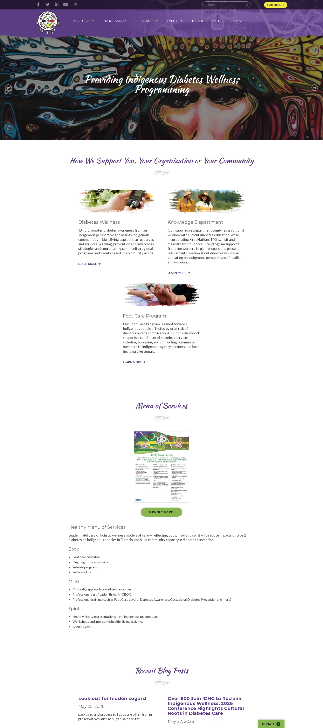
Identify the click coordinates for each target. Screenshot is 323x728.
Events (175, 21)
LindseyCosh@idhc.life (138, 656)
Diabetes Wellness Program (138, 687)
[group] (161, 87)
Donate (271, 724)
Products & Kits (206, 21)
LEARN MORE (45, 268)
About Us (84, 21)
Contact (237, 21)
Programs (114, 21)
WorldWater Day (232, 515)
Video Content (180, 691)
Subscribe (274, 4)
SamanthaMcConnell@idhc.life (275, 660)
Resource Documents (184, 685)
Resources (147, 21)
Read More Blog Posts (161, 594)
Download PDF (62, 420)
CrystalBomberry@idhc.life (97, 656)
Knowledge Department (134, 695)
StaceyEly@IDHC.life (181, 656)
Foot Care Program (138, 703)
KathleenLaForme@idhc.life (229, 656)
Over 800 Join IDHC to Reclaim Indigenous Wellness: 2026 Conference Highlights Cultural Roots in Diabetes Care (161, 525)
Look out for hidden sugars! (70, 515)
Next (314, 87)
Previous (8, 87)
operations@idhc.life (49, 656)
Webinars (176, 697)
